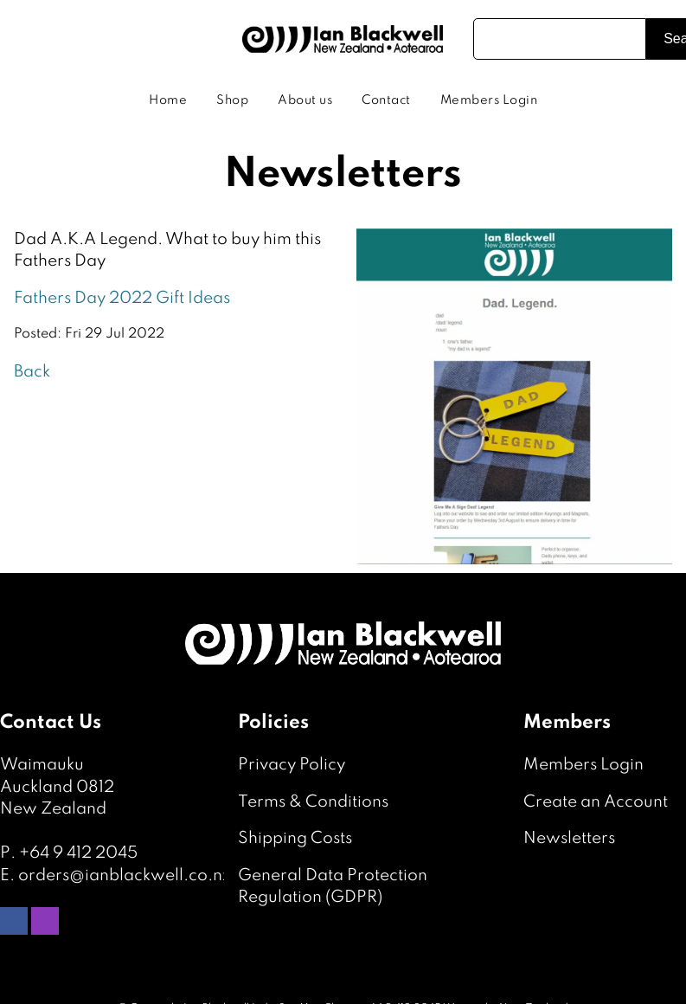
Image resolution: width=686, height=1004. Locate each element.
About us (305, 100)
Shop (232, 100)
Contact (386, 100)
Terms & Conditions (313, 802)
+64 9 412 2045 (78, 853)
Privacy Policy (291, 764)
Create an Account (595, 802)
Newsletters (569, 838)
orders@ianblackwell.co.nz (124, 875)
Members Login (489, 100)
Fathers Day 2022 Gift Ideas (122, 298)
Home (168, 100)
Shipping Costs (295, 838)
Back (32, 372)
